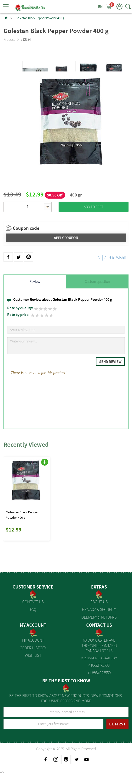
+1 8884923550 (99, 672)
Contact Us (33, 601)
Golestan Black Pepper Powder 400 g (40, 18)
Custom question (97, 281)
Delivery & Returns (99, 617)
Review (35, 281)
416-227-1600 (99, 665)
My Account (33, 640)
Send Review (110, 361)
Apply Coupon (66, 237)
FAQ (33, 609)
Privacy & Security (99, 609)
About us (99, 601)
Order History (33, 647)
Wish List (33, 655)
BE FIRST (117, 724)
